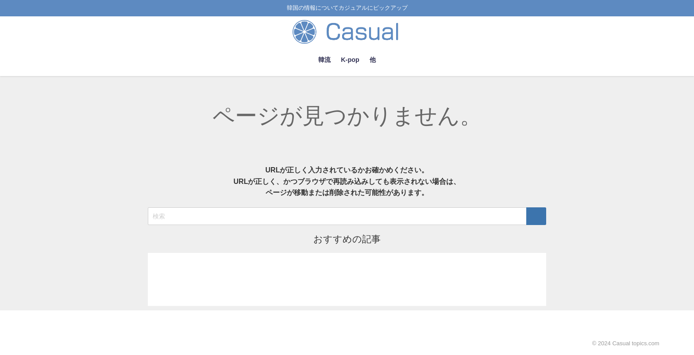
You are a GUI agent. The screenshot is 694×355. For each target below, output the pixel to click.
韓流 (324, 59)
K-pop (350, 59)
